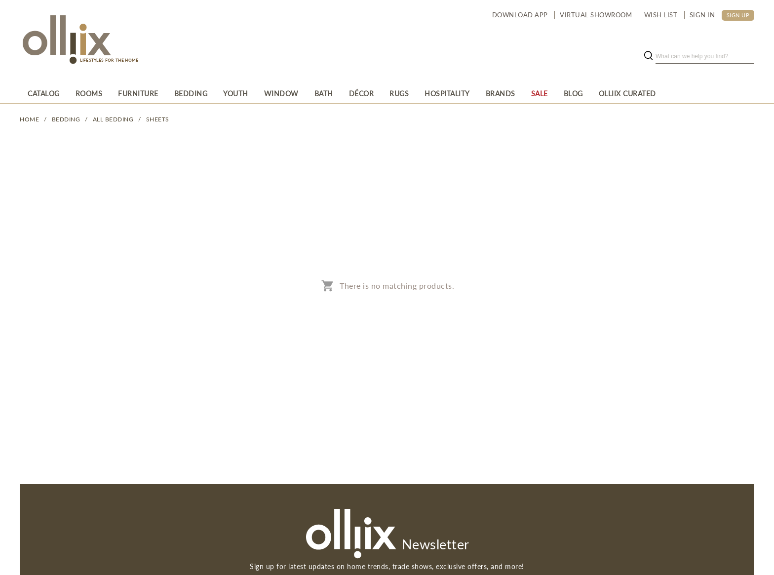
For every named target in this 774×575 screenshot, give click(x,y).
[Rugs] (399, 93)
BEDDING (66, 119)
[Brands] (500, 93)
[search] (705, 56)
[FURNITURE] (138, 93)
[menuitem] (44, 93)
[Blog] (573, 93)
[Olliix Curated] (627, 93)
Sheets (157, 119)
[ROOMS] (89, 93)
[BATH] (324, 93)
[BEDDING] (191, 93)
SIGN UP (738, 15)
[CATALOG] (44, 93)
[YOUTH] (235, 93)
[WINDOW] (281, 93)
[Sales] (539, 93)
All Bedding (113, 119)
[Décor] (361, 93)
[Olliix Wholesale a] (65, 40)
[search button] (648, 56)
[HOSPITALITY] (447, 93)
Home (29, 119)
